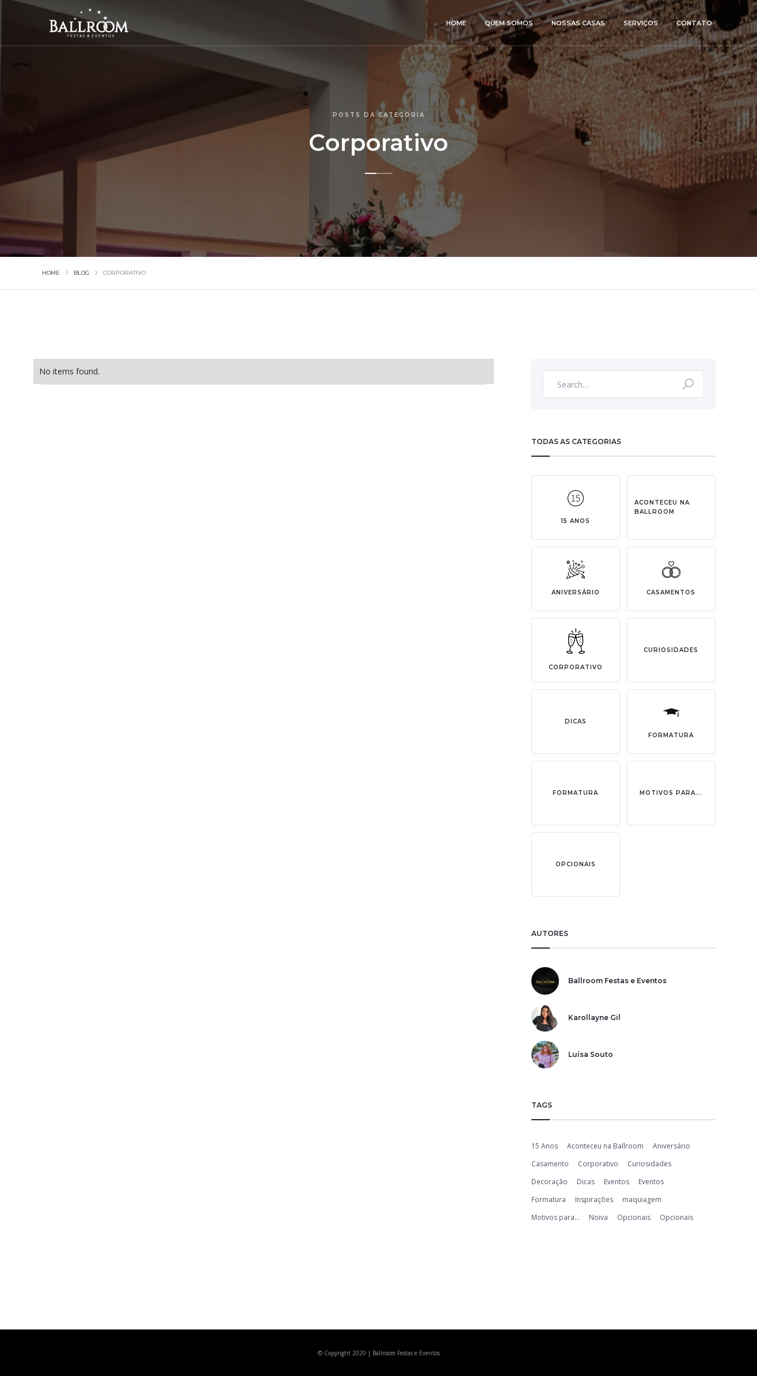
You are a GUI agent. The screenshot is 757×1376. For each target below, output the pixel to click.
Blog (81, 272)
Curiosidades (649, 1164)
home (456, 23)
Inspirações (594, 1199)
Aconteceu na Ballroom (605, 1146)
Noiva (598, 1217)
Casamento (550, 1164)
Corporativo (598, 1164)
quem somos (509, 23)
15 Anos (544, 1146)
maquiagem (641, 1199)
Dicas (586, 1182)
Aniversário (671, 1146)
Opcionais (634, 1217)
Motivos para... (555, 1217)
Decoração (549, 1182)
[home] (90, 23)
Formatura (548, 1199)
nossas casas (578, 23)
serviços (640, 23)
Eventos (616, 1182)
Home (51, 272)
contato (694, 23)
